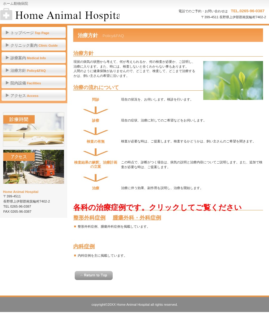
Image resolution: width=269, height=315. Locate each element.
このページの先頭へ (94, 275)
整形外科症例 (89, 218)
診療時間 (33, 129)
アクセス (33, 167)
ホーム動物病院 (60, 15)
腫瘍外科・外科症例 (137, 218)
